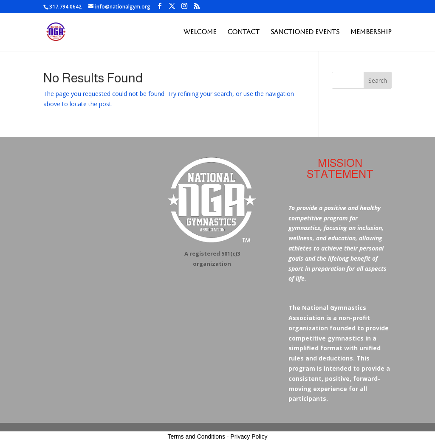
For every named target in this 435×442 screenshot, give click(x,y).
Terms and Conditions (196, 436)
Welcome (200, 32)
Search (377, 80)
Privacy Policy (248, 436)
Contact (243, 32)
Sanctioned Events (305, 32)
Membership (371, 32)
